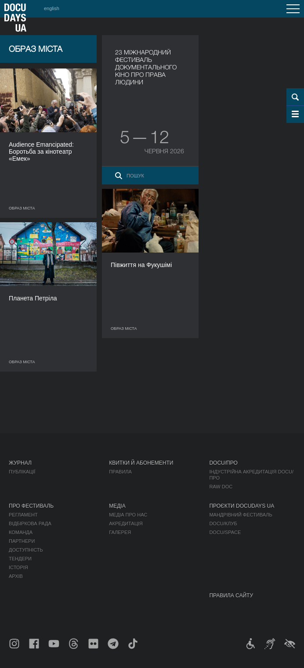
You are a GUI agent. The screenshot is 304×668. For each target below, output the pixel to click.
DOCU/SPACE (225, 532)
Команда (21, 532)
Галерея (120, 532)
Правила (120, 471)
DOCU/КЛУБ (223, 523)
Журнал (20, 463)
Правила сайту (231, 595)
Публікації (22, 471)
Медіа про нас (128, 514)
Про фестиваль (31, 506)
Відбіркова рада (30, 523)
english (51, 8)
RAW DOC (220, 486)
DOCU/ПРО (223, 463)
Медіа (117, 506)
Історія (18, 567)
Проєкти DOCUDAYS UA (241, 506)
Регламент (23, 514)
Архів (16, 576)
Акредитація (126, 523)
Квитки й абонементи (141, 463)
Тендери (20, 558)
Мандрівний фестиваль (240, 514)
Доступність (26, 549)
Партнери (22, 541)
